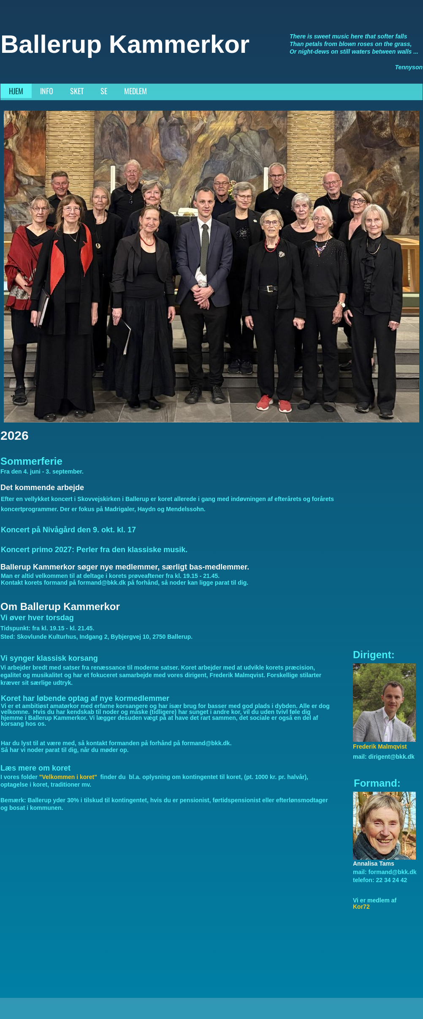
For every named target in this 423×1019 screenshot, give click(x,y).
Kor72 (361, 906)
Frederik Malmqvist (380, 746)
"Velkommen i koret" (69, 777)
